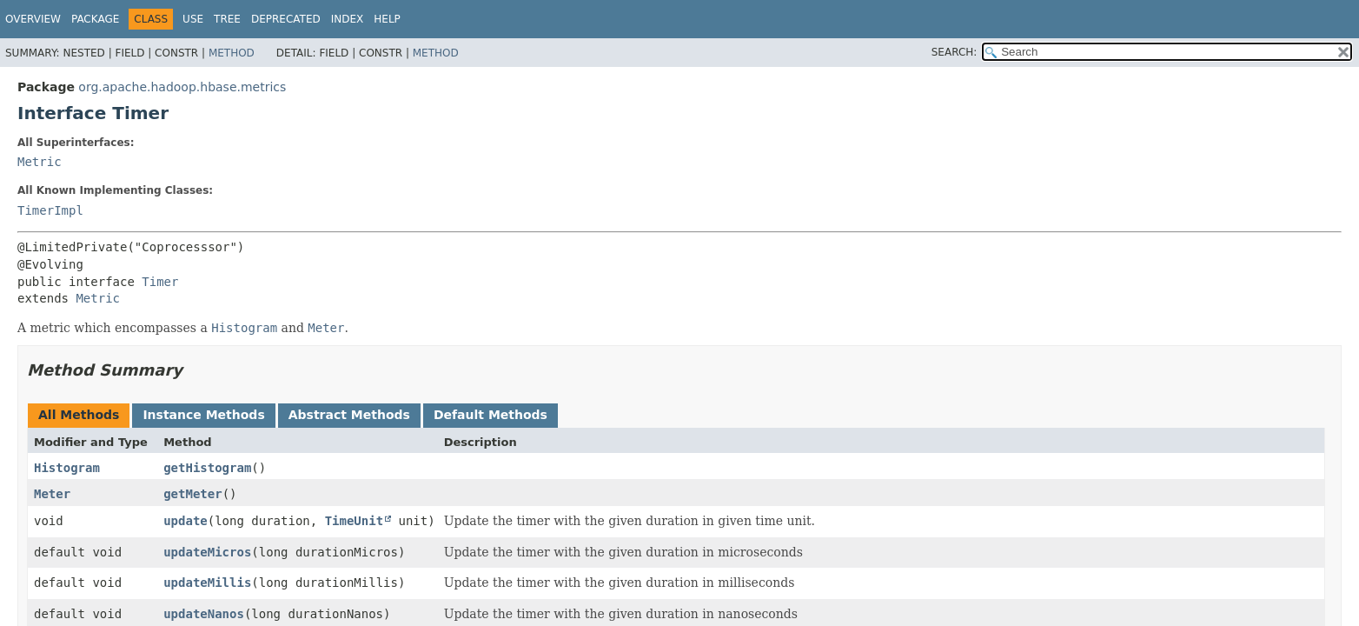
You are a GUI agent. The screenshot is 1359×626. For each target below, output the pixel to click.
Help (387, 19)
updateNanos (203, 614)
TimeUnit (354, 521)
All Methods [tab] (78, 415)
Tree (227, 19)
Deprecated (286, 19)
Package (95, 19)
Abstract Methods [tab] (349, 415)
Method (232, 53)
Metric (39, 162)
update (185, 521)
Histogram (67, 468)
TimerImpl (50, 210)
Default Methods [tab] (490, 415)
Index (347, 19)
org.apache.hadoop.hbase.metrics (182, 87)
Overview (33, 19)
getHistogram (207, 468)
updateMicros (207, 552)
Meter (52, 494)
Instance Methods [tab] (203, 415)
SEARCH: (954, 52)
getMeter (192, 494)
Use (192, 19)
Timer (160, 282)
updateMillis (207, 582)
